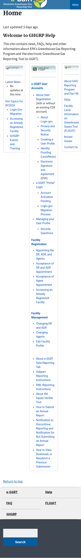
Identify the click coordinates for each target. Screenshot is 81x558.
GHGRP (11, 514)
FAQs (67, 99)
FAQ (9, 503)
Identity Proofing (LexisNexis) (48, 152)
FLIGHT (50, 503)
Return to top (13, 481)
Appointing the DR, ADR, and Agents (45, 254)
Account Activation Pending (47, 197)
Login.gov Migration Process (47, 210)
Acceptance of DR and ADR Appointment (45, 267)
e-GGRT (12, 492)
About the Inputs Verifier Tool (44, 398)
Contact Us (71, 147)
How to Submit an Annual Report (45, 411)
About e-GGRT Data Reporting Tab (45, 363)
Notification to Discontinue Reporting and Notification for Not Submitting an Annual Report (45, 433)
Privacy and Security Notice (48, 130)
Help (48, 492)
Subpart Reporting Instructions (43, 376)
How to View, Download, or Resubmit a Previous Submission (44, 458)
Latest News (13, 82)
